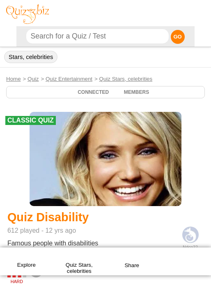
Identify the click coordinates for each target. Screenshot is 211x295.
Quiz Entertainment (69, 79)
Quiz (33, 79)
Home (13, 79)
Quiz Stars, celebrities (126, 79)
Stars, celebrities (31, 57)
